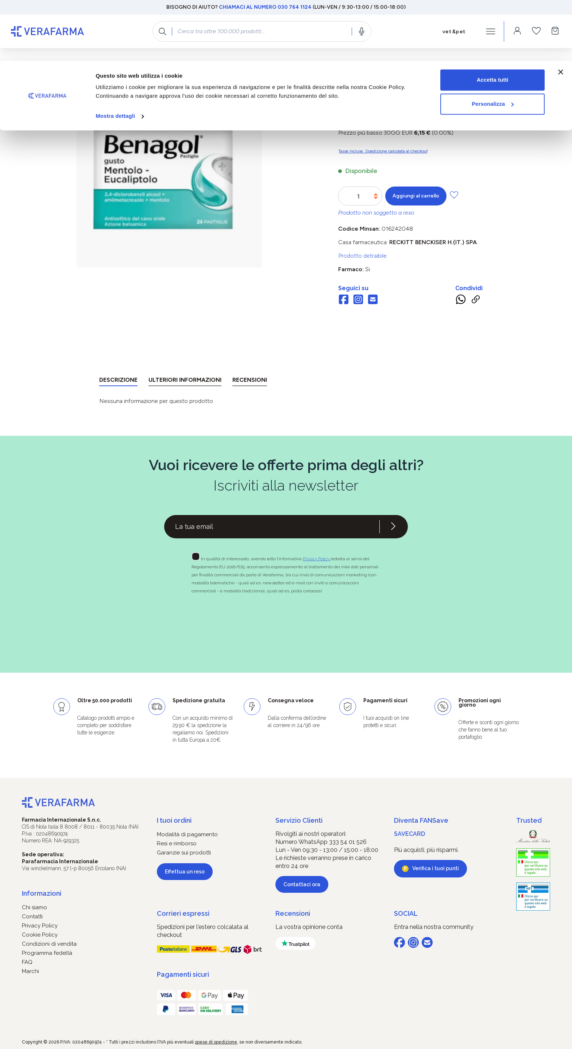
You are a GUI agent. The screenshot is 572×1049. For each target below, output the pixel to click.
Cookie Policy (40, 934)
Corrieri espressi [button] (183, 913)
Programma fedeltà (47, 953)
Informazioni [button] (41, 893)
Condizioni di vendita (49, 944)
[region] (169, 182)
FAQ (27, 962)
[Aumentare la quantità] (376, 194)
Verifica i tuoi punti (435, 868)
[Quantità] (358, 196)
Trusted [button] (529, 820)
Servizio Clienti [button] (298, 820)
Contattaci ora (301, 884)
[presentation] (264, 620)
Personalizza (493, 43)
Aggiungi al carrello (416, 196)
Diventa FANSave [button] (421, 820)
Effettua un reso (185, 872)
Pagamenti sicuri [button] (183, 974)
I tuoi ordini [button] (174, 820)
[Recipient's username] (271, 526)
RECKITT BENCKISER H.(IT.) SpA (433, 242)
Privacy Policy (317, 558)
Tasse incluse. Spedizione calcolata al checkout (383, 151)
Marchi (30, 971)
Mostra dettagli (115, 55)
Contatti (32, 916)
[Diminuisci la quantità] (376, 198)
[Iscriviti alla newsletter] (393, 526)
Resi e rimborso (177, 843)
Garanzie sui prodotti (184, 852)
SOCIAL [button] (406, 913)
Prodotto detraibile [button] (362, 255)
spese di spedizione (216, 1042)
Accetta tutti (493, 19)
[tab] (118, 381)
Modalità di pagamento (187, 834)
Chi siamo (34, 907)
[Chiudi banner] (560, 11)
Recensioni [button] (292, 913)
